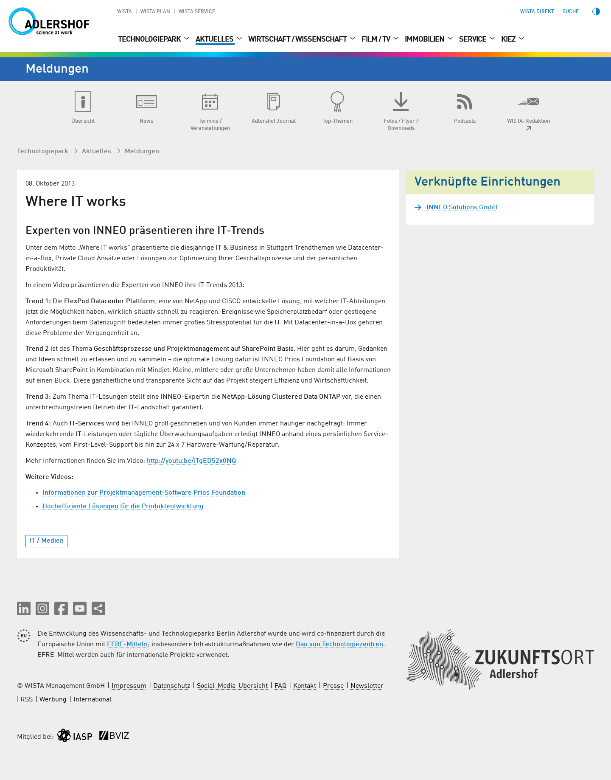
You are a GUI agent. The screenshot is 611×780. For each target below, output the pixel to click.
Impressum (129, 686)
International (92, 699)
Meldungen (142, 151)
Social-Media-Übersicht (232, 686)
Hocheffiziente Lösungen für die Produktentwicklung (123, 506)
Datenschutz (171, 686)
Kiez (509, 39)
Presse (333, 686)
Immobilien (425, 39)
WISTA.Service (197, 11)
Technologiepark (150, 39)
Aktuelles (215, 39)
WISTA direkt (537, 11)
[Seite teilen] (98, 608)
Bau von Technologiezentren (339, 644)
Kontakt (304, 686)
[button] (23, 608)
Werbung (53, 699)
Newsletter (367, 686)
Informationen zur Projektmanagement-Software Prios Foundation (143, 493)
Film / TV (376, 39)
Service (473, 39)
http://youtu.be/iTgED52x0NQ (191, 461)
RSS (26, 699)
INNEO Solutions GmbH (461, 207)
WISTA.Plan (155, 11)
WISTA (124, 11)
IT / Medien (46, 541)
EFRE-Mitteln (127, 644)
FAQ (280, 686)
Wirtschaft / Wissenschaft (298, 39)
